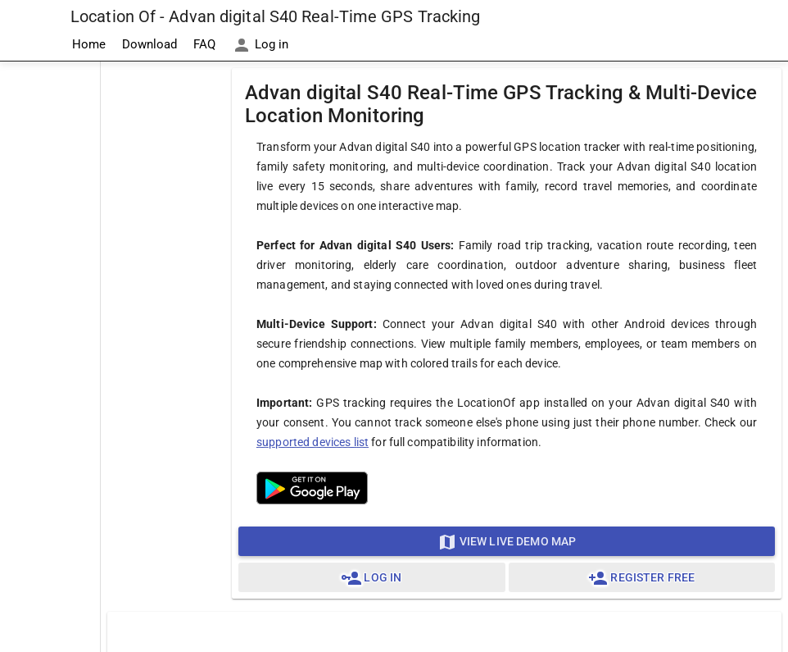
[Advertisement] (50, 308)
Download (149, 44)
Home (89, 44)
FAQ (204, 44)
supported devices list (312, 442)
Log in (260, 45)
